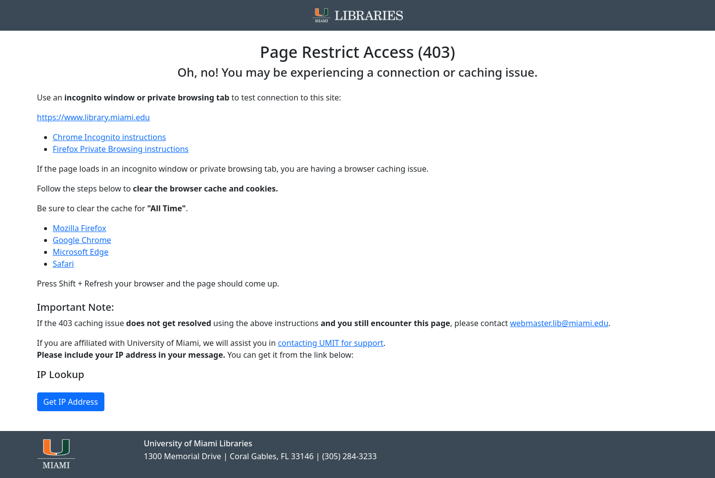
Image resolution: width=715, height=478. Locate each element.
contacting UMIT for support (330, 342)
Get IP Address (71, 401)
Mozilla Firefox (79, 228)
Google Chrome (82, 240)
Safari (63, 263)
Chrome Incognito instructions (109, 137)
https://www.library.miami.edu (93, 117)
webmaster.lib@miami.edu (559, 323)
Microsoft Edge (81, 251)
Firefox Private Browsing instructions (121, 148)
